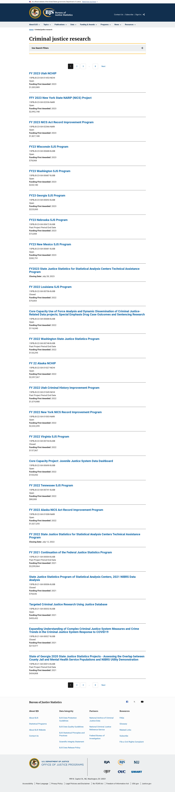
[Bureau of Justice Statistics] (122, 765)
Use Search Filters (40, 48)
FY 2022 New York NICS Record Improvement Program (65, 412)
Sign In (138, 14)
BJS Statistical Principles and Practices (72, 734)
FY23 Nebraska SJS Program (48, 220)
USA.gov (135, 784)
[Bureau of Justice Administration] (107, 764)
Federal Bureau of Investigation (97, 737)
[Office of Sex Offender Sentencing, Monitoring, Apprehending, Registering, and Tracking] (136, 773)
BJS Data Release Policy (69, 747)
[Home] (58, 12)
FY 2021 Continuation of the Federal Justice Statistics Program (70, 552)
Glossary (123, 724)
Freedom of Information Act (117, 784)
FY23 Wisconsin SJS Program (48, 146)
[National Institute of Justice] (136, 764)
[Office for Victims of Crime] (122, 773)
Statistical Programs (38, 724)
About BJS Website (37, 730)
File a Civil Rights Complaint (132, 742)
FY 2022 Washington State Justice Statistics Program (64, 339)
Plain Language (42, 784)
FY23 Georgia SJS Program (47, 195)
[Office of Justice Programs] (35, 12)
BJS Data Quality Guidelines (71, 727)
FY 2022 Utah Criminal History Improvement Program (64, 387)
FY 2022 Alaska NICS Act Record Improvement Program (66, 510)
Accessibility (27, 784)
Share (146, 16)
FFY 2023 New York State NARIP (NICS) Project (60, 98)
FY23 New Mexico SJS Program (50, 244)
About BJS (33, 718)
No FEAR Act (98, 784)
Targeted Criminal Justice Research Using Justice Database (68, 604)
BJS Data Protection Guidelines (68, 719)
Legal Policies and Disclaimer (78, 784)
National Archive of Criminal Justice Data (101, 719)
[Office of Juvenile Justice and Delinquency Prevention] (107, 774)
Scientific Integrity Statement (71, 741)
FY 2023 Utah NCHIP (42, 73)
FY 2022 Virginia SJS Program (49, 436)
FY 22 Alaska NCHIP (42, 363)
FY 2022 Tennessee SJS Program (51, 485)
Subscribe (129, 14)
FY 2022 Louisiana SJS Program (50, 287)
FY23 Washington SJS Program (49, 171)
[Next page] (104, 66)
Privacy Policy (57, 784)
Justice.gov (146, 784)
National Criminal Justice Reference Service (100, 728)
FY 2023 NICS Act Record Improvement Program (61, 122)
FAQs (122, 718)
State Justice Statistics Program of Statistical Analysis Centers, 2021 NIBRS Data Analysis (82, 578)
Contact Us (118, 14)
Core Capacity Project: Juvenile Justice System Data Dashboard (71, 461)
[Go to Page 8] (95, 66)
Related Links (125, 730)
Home (31, 29)
